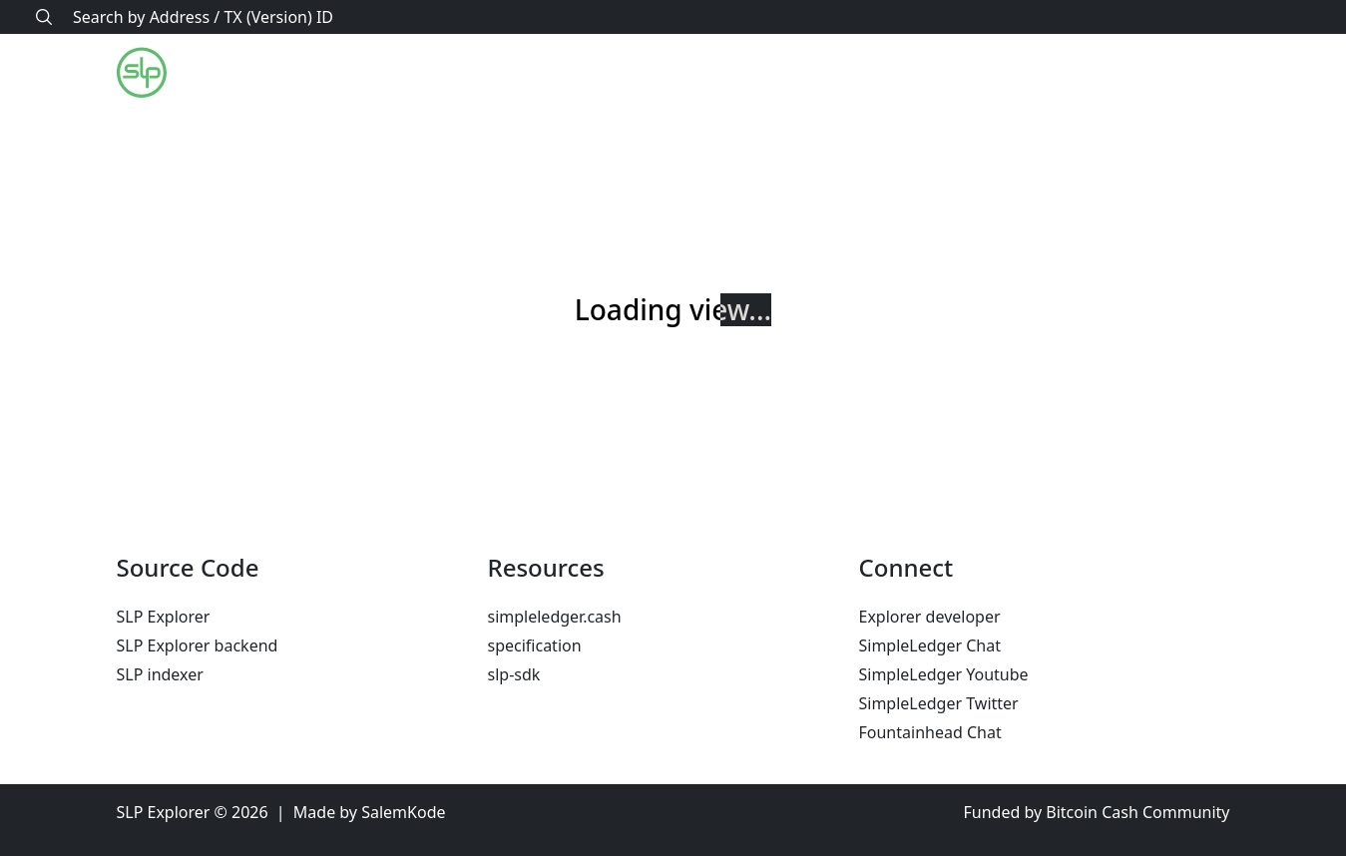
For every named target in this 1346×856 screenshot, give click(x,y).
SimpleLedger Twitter (939, 703)
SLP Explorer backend (197, 645)
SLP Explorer (164, 617)
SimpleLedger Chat (930, 645)
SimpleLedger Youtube (944, 674)
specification (535, 645)
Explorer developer (930, 617)
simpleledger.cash (555, 617)
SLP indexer (160, 674)
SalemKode (403, 812)
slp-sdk (514, 674)
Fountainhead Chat (930, 732)
